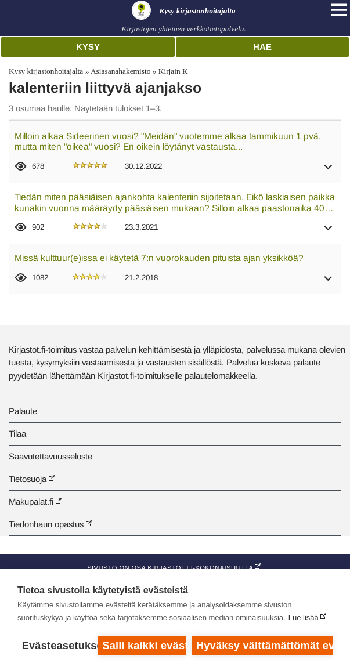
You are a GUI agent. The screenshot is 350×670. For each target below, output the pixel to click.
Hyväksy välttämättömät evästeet (264, 645)
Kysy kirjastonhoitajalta (46, 71)
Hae (262, 47)
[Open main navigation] (339, 10)
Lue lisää (303, 617)
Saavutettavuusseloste (50, 456)
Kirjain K (173, 71)
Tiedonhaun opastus (46, 524)
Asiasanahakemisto (120, 71)
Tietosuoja (27, 479)
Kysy (88, 47)
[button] (328, 170)
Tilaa (17, 434)
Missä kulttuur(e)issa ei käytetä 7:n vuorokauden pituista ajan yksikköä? (159, 258)
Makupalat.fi (31, 501)
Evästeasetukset (57, 645)
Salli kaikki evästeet (144, 645)
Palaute (23, 411)
